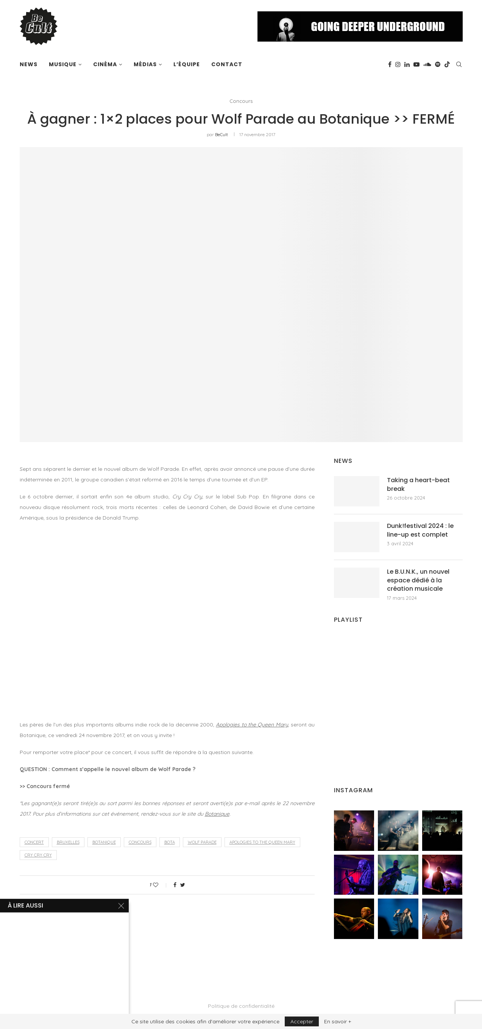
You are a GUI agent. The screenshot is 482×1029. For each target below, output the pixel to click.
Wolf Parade (202, 842)
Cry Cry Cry (38, 855)
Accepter (301, 1021)
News (28, 64)
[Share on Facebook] (174, 885)
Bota (169, 842)
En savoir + (337, 1021)
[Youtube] (416, 64)
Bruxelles (68, 842)
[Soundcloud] (427, 64)
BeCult (221, 134)
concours (140, 842)
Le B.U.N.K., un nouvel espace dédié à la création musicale (418, 580)
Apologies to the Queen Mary (252, 724)
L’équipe (186, 64)
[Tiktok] (447, 64)
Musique (62, 64)
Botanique (217, 813)
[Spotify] (437, 64)
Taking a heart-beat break (418, 484)
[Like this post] (160, 885)
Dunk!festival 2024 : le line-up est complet (420, 530)
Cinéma (105, 64)
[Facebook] (390, 64)
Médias (145, 64)
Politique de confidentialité (241, 1006)
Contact (226, 64)
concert (34, 842)
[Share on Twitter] (182, 885)
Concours (241, 101)
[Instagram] (398, 64)
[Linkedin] (407, 64)
